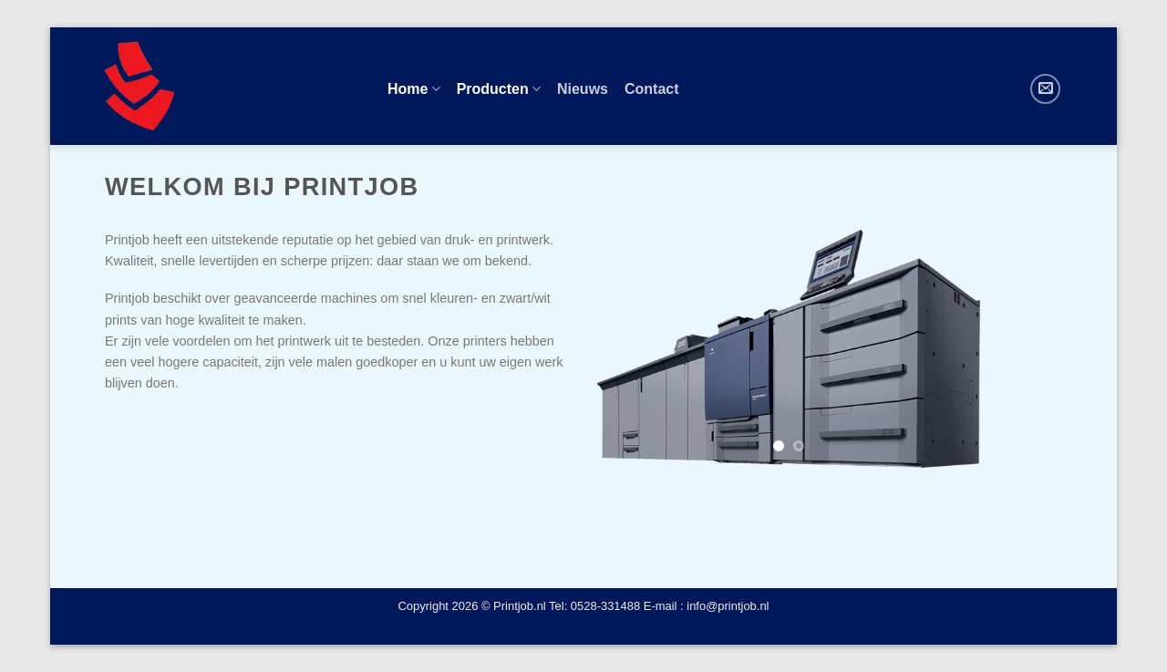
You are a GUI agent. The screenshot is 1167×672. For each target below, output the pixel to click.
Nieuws (582, 89)
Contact (652, 89)
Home (413, 89)
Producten (499, 89)
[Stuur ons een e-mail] (1045, 89)
